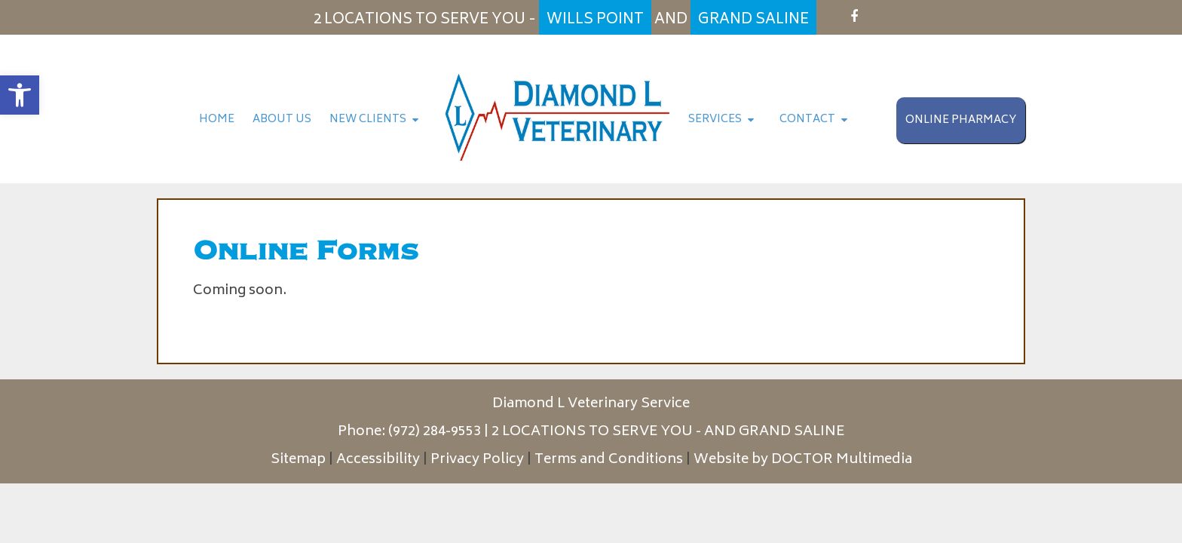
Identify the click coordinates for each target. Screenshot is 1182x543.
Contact (807, 119)
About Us (282, 119)
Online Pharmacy (960, 120)
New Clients (367, 119)
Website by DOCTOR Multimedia (803, 460)
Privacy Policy (477, 460)
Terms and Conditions (608, 460)
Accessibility (378, 460)
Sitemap (298, 460)
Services (715, 119)
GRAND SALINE (791, 432)
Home (216, 119)
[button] (19, 95)
